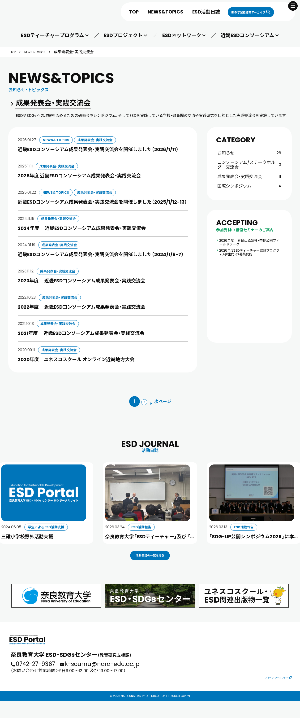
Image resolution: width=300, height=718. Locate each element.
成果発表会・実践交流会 (249, 177)
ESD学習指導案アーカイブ (236, 12)
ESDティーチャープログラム (53, 35)
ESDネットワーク (181, 35)
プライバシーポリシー (274, 694)
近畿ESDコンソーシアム (247, 35)
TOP (110, 12)
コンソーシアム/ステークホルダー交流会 (249, 164)
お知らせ (249, 153)
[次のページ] (164, 402)
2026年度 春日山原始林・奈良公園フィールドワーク (249, 242)
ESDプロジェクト (123, 35)
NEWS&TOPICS (141, 12)
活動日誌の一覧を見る (150, 564)
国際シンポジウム (249, 186)
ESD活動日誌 (182, 12)
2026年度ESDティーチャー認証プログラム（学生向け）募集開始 (249, 252)
